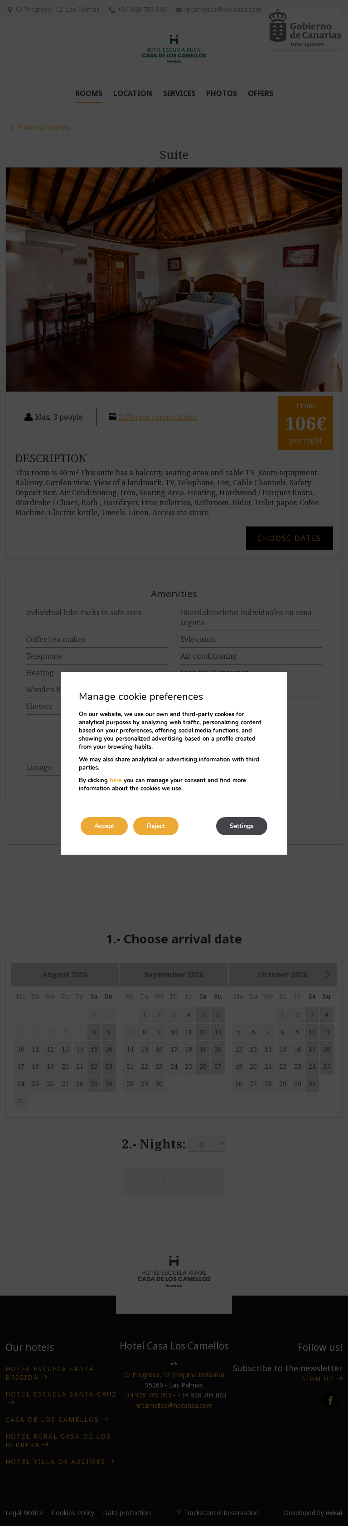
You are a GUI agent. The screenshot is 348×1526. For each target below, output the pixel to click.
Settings (242, 826)
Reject (156, 826)
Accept (104, 826)
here (116, 780)
